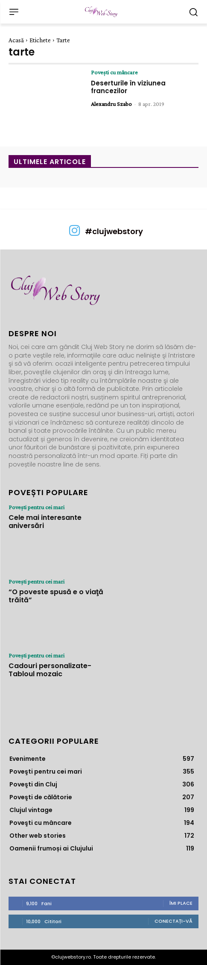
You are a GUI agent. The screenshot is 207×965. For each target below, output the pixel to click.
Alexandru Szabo (111, 103)
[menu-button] (13, 11)
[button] (193, 11)
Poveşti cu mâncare (114, 72)
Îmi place (180, 903)
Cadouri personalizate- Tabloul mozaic (50, 670)
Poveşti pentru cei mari (36, 507)
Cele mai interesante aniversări (45, 522)
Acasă (16, 40)
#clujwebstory (114, 231)
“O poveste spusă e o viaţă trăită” (56, 596)
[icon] (74, 233)
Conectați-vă (173, 921)
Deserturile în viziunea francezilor (128, 87)
